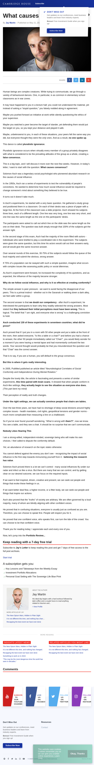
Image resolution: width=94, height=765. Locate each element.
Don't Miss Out (19, 731)
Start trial (7, 557)
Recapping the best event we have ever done (24, 622)
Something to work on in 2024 (14, 656)
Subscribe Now (13, 745)
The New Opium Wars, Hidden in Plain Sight (23, 615)
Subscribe (39, 3)
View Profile (37, 607)
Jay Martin (10, 23)
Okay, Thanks (75, 755)
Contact (44, 727)
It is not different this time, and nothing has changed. (26, 619)
